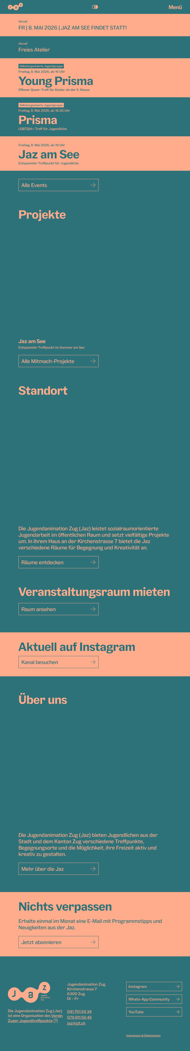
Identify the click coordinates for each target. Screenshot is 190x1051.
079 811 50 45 (79, 1017)
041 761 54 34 (79, 1011)
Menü (175, 7)
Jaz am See (32, 341)
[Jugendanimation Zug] (29, 992)
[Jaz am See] (95, 284)
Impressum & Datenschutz (143, 1035)
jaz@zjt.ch (76, 1023)
